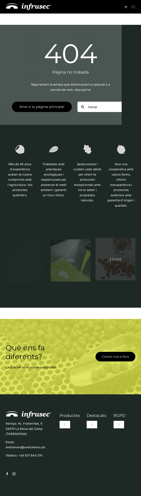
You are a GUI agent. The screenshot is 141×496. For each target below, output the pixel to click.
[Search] (82, 107)
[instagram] (13, 473)
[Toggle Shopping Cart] (125, 6)
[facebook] (7, 473)
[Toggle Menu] (133, 7)
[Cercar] (103, 107)
